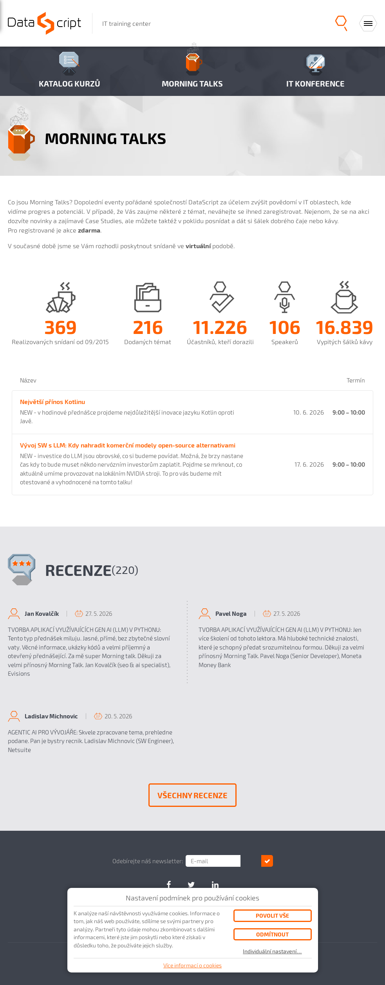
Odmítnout (272, 934)
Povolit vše (272, 915)
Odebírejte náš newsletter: (158, 860)
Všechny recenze (192, 795)
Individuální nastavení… (272, 951)
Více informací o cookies (192, 965)
